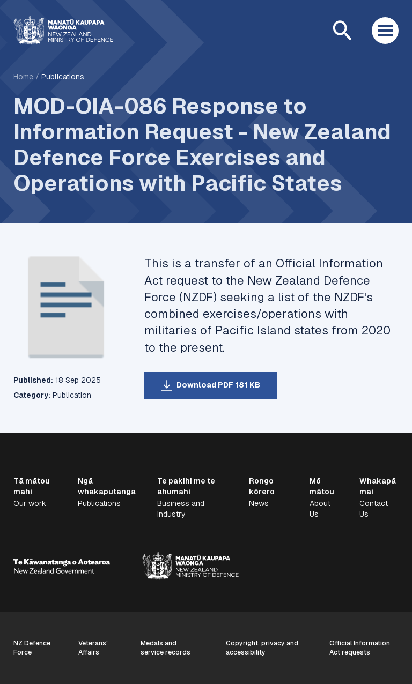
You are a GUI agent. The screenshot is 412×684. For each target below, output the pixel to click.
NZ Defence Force (31, 648)
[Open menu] (385, 30)
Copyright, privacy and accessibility (262, 648)
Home (23, 76)
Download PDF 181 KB (218, 385)
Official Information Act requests (359, 648)
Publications (62, 76)
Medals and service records (165, 648)
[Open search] (342, 30)
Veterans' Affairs (93, 648)
